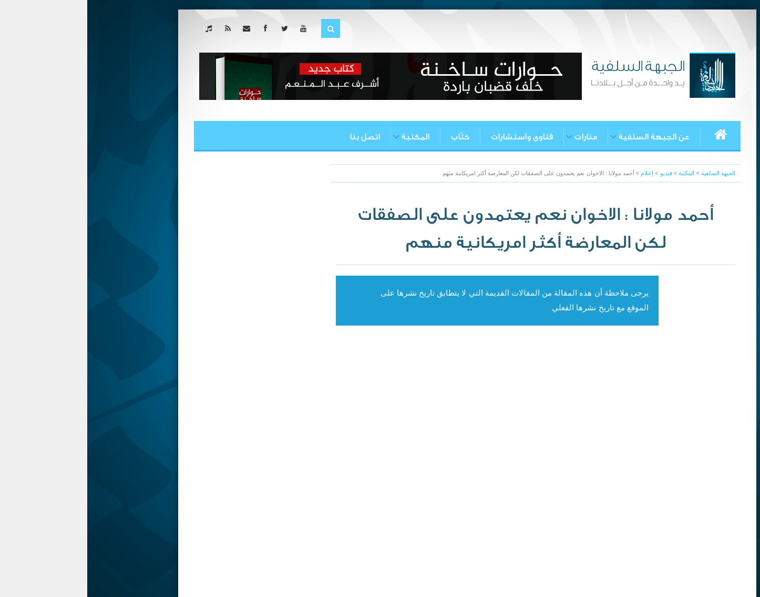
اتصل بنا (277, 136)
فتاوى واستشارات (435, 136)
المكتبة (328, 136)
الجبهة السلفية (631, 173)
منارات (498, 136)
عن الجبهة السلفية (566, 136)
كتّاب (373, 136)
